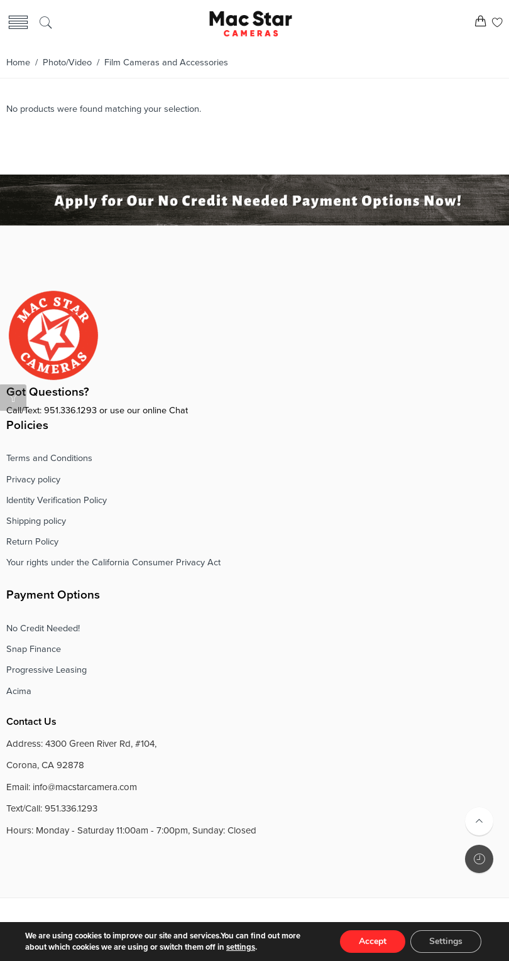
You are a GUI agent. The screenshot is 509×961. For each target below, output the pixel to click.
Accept (372, 941)
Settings (445, 941)
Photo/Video (67, 62)
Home (18, 62)
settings (240, 947)
